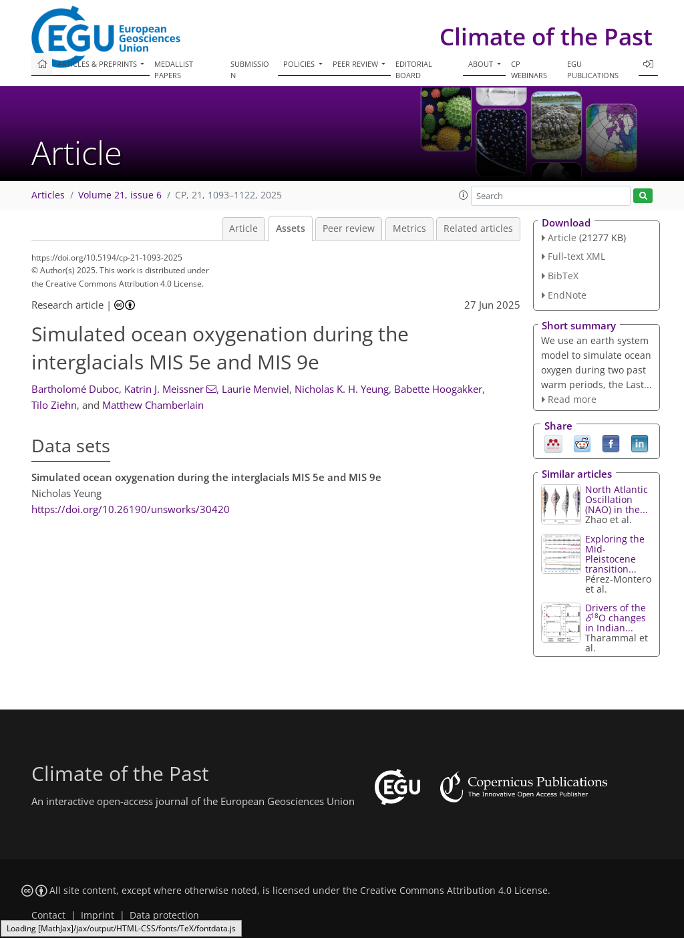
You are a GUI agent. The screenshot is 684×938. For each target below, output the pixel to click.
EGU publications (593, 69)
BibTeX (563, 275)
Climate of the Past (546, 36)
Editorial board (413, 69)
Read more (572, 399)
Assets (290, 228)
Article (243, 228)
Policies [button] (300, 64)
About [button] (481, 64)
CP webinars (529, 69)
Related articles (478, 228)
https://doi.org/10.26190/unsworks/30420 (130, 509)
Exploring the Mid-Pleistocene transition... (615, 553)
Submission (249, 69)
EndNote (567, 295)
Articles (48, 195)
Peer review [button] (356, 64)
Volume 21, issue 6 (120, 195)
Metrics (409, 228)
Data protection (164, 915)
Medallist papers (173, 69)
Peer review (349, 228)
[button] (463, 195)
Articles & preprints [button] (98, 64)
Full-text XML (576, 256)
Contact (48, 915)
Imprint (97, 915)
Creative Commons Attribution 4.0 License (454, 891)
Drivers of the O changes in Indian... (615, 617)
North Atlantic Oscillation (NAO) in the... (616, 499)
